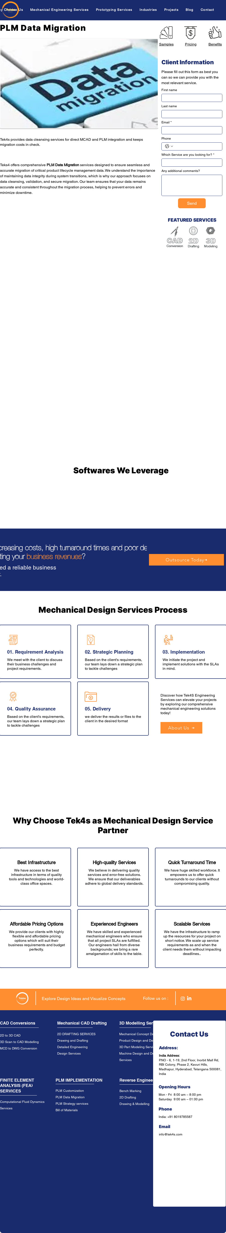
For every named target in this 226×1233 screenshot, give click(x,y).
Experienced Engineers (114, 924)
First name (169, 90)
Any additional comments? (180, 171)
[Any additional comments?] (192, 185)
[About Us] (181, 728)
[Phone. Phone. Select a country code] (169, 146)
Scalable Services (192, 924)
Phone (166, 138)
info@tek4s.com (170, 1134)
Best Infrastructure (36, 862)
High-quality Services (114, 862)
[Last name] (190, 114)
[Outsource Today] (186, 560)
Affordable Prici (25, 924)
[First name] (190, 98)
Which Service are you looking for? (187, 155)
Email (166, 122)
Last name (169, 106)
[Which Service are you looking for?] (190, 162)
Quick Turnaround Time (192, 862)
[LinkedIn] (189, 998)
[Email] (190, 130)
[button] (61, 10)
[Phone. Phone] (196, 146)
